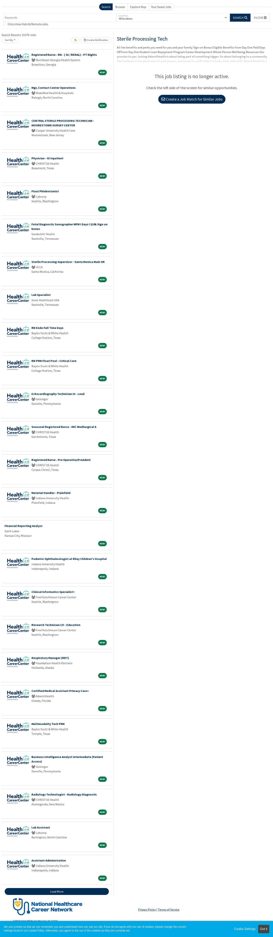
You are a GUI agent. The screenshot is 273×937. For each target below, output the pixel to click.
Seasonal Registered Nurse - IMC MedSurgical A (63, 427)
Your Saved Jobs (161, 7)
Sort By (9, 40)
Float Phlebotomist (45, 191)
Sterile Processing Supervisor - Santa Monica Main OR (68, 262)
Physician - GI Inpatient (47, 158)
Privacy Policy (147, 909)
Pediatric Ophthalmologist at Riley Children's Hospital (69, 559)
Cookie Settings (244, 929)
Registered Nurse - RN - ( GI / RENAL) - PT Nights (64, 55)
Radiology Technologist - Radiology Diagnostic (64, 794)
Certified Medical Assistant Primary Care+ (60, 691)
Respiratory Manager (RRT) (50, 658)
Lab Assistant (40, 827)
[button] (260, 17)
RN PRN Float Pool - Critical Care (53, 361)
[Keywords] (59, 17)
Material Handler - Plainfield (50, 493)
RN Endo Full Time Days (47, 328)
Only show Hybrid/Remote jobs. (28, 24)
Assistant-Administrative (48, 860)
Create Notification (96, 40)
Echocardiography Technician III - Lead (57, 394)
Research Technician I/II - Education (55, 625)
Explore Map (138, 7)
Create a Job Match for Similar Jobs (191, 99)
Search (106, 7)
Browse (120, 7)
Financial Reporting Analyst (23, 526)
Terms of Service (168, 909)
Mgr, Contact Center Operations (53, 88)
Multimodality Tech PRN (48, 724)
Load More (57, 891)
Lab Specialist (41, 295)
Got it (263, 929)
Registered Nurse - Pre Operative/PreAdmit (61, 460)
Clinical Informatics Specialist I (53, 592)
